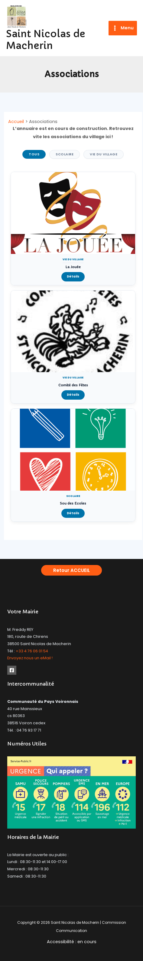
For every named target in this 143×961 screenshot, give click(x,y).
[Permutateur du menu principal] (123, 28)
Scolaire (64, 154)
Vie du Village (103, 154)
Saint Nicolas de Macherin (45, 40)
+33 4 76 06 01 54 (32, 651)
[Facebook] (11, 670)
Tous (34, 154)
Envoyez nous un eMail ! (30, 658)
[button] (71, 570)
